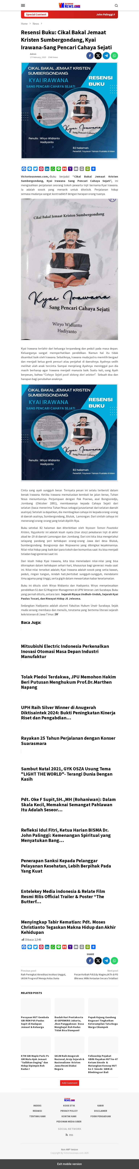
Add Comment (69, 1083)
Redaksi (37, 1110)
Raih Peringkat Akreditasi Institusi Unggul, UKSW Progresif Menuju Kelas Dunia (44, 974)
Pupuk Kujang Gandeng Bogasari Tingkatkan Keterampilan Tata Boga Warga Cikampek (103, 1022)
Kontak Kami (69, 1116)
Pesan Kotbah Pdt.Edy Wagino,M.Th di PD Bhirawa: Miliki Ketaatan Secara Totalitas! (94, 974)
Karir (100, 1105)
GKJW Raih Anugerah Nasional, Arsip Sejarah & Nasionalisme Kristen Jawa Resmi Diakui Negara (69, 1062)
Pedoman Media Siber (68, 1121)
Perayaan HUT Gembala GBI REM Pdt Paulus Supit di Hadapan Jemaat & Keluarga (35, 1022)
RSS (69, 1135)
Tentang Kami (37, 1116)
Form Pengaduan (100, 1116)
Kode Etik (69, 1105)
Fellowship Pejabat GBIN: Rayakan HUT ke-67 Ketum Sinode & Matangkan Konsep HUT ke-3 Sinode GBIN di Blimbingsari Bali (103, 1064)
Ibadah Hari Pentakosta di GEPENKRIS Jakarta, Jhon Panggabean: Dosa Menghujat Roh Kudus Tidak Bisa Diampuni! (69, 1024)
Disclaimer (100, 1110)
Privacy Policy (68, 1110)
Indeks (37, 1105)
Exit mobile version (69, 1164)
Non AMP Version (69, 1149)
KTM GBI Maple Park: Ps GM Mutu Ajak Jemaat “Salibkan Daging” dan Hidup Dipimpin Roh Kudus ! (35, 1062)
